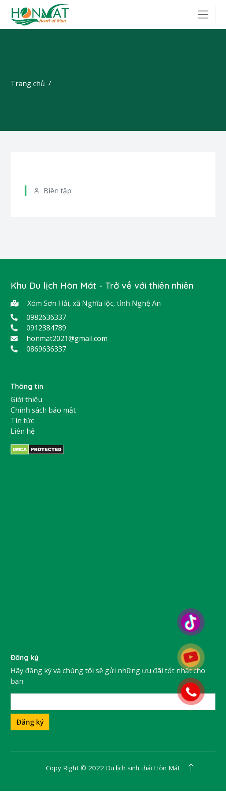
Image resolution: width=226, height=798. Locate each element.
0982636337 (46, 317)
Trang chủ (28, 83)
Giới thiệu (26, 399)
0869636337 (46, 349)
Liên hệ (23, 431)
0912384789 (46, 328)
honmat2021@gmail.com (66, 338)
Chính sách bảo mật (43, 410)
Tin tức (22, 420)
